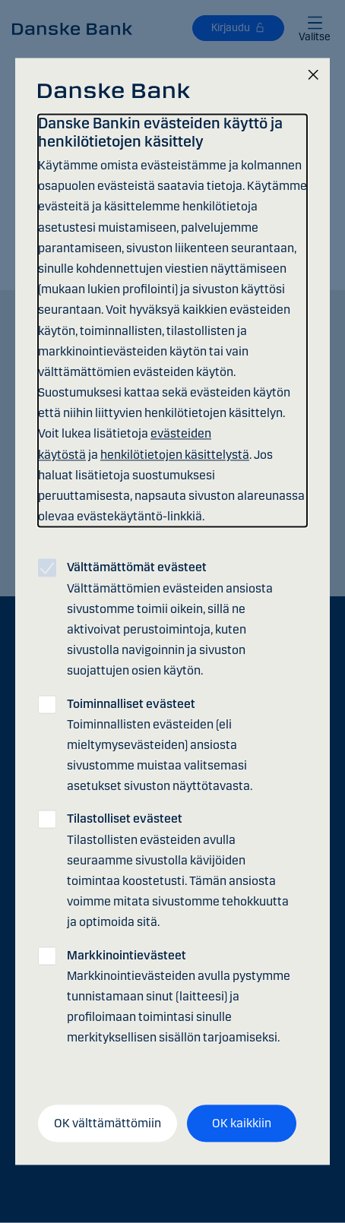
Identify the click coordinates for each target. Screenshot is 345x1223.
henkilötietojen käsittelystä (174, 454)
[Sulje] (313, 75)
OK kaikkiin (241, 1123)
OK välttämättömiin (107, 1123)
